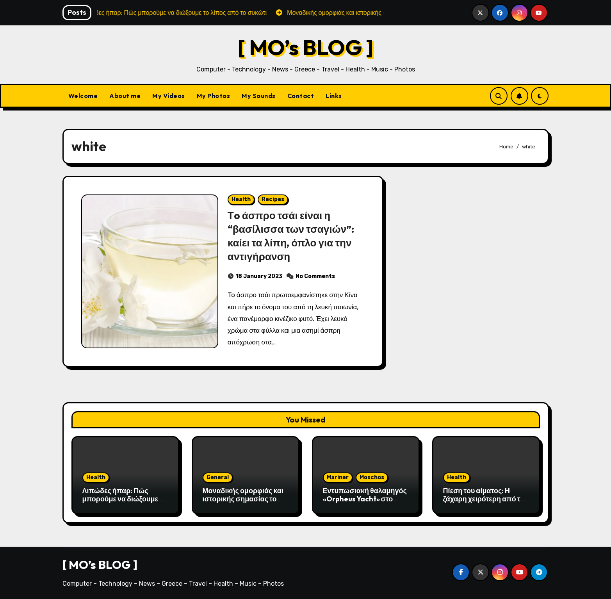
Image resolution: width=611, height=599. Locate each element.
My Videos (168, 96)
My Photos (213, 96)
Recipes (273, 199)
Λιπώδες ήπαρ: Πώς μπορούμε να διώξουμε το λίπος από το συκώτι (124, 499)
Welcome (83, 96)
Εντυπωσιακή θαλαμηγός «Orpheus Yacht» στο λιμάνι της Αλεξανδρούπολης (365, 503)
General (218, 477)
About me (125, 96)
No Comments (315, 276)
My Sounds (259, 96)
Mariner (338, 477)
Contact (300, 96)
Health (241, 199)
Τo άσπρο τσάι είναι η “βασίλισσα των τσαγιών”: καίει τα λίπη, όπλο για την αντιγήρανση (293, 236)
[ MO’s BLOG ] (305, 47)
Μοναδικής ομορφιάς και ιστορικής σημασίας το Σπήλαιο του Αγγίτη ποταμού (243, 503)
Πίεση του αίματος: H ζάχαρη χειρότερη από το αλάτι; (484, 499)
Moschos (372, 477)
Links (334, 96)
